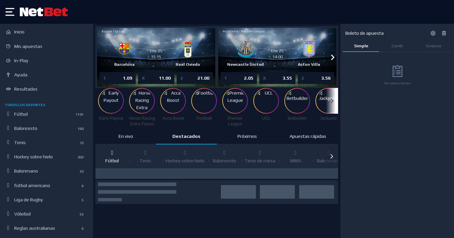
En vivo (126, 136)
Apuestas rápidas (308, 136)
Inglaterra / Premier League (244, 31)
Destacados (186, 136)
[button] (331, 156)
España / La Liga (113, 31)
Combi (397, 45)
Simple (361, 45)
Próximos (247, 136)
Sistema (433, 45)
